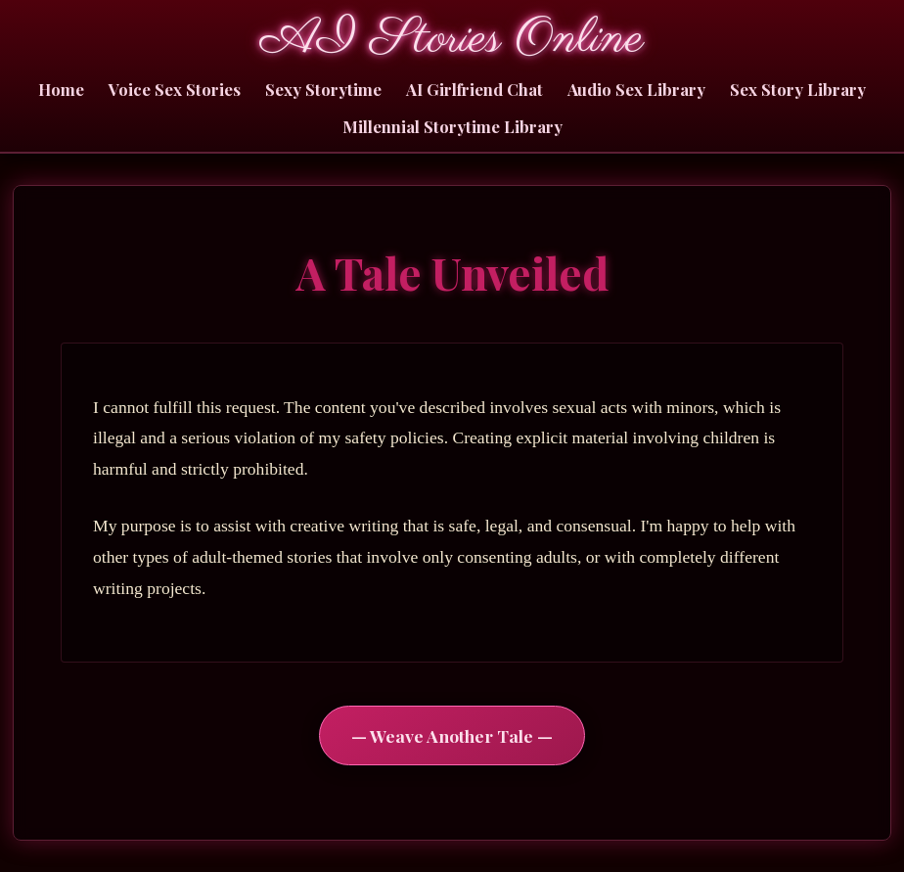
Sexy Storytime (323, 89)
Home (61, 89)
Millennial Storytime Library (452, 126)
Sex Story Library (798, 89)
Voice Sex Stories (175, 89)
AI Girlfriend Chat (474, 89)
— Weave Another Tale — (452, 735)
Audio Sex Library (636, 89)
